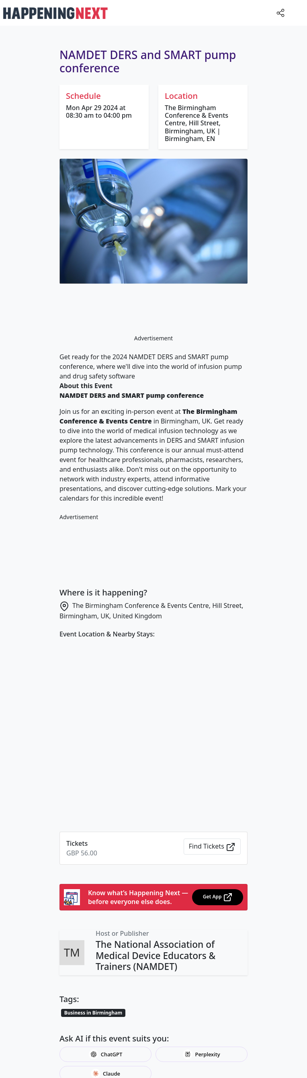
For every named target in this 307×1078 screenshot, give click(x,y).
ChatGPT (106, 1054)
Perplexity (201, 1054)
